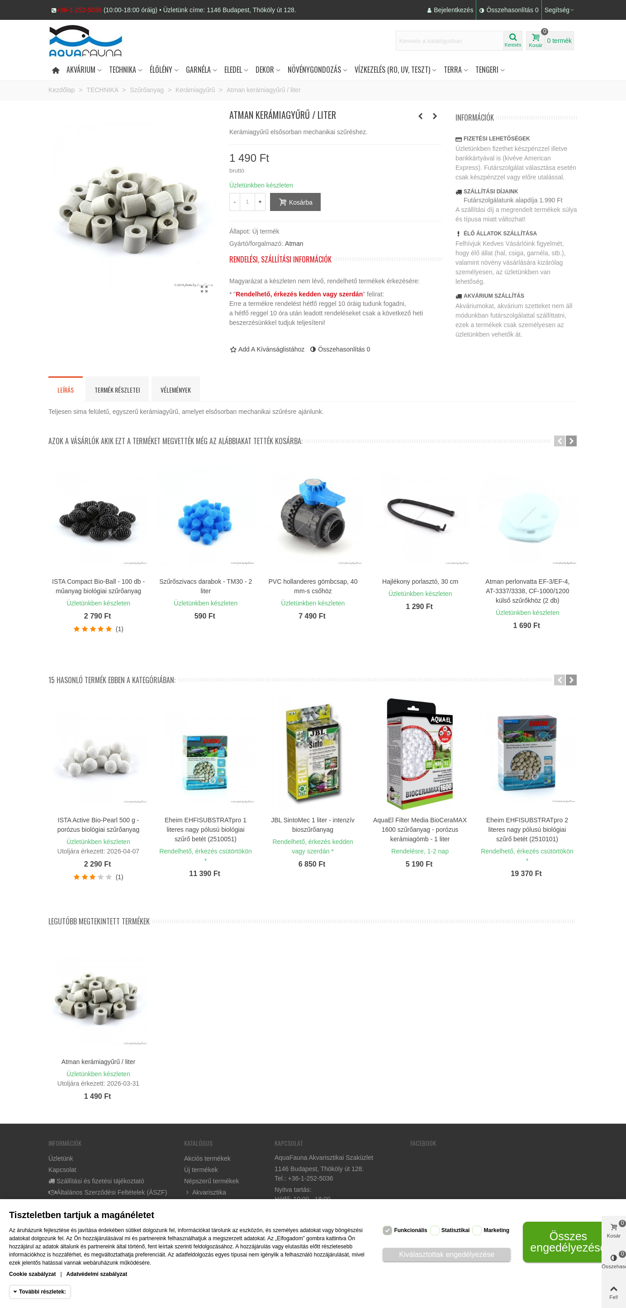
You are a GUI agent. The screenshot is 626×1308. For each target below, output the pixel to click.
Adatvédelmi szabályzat (97, 1274)
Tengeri (486, 69)
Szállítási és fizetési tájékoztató (96, 1181)
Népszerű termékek (211, 1181)
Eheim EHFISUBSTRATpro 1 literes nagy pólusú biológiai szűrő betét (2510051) (206, 829)
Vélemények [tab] (176, 389)
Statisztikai (455, 1230)
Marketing (496, 1230)
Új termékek (201, 1169)
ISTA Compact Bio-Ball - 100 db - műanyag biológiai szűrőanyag (98, 586)
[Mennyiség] (247, 202)
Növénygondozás (314, 69)
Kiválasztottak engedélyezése (446, 1254)
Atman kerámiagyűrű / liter (98, 1061)
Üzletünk (60, 1158)
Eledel (233, 69)
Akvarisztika (205, 1192)
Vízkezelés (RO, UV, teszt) (392, 69)
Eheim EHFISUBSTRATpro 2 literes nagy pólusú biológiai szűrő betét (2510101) (527, 829)
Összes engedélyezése (568, 1242)
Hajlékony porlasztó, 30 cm (420, 581)
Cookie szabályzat (32, 1274)
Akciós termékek (207, 1158)
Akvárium (80, 69)
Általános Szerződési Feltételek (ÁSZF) (107, 1192)
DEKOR (265, 69)
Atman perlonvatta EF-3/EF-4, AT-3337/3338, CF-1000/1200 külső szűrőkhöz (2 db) (527, 591)
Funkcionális (410, 1230)
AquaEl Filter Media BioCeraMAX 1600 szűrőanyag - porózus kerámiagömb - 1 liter (420, 829)
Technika (122, 69)
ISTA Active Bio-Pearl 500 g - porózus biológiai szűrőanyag (98, 824)
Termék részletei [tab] (117, 389)
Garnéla (198, 69)
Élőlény (161, 69)
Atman (294, 243)
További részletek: (42, 1292)
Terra (453, 69)
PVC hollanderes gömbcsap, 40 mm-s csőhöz (313, 586)
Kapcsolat (62, 1169)
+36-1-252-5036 (79, 10)
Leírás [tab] (65, 389)
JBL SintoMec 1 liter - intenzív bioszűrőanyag (313, 824)
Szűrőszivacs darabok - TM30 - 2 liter (205, 586)
